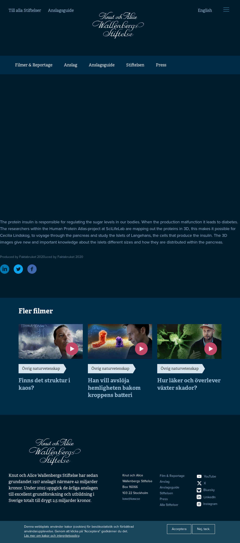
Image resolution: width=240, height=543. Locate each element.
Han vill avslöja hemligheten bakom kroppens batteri (114, 387)
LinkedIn (206, 497)
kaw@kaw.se (131, 498)
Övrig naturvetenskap (41, 368)
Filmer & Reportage (33, 65)
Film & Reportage (172, 475)
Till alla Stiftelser (25, 10)
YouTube (206, 476)
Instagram (207, 503)
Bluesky (206, 490)
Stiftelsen (135, 65)
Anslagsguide (61, 10)
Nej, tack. (203, 529)
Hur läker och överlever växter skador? (189, 384)
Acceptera (179, 529)
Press (161, 65)
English (205, 10)
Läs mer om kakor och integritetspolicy (51, 535)
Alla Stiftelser (169, 504)
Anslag (70, 65)
